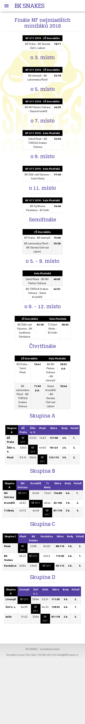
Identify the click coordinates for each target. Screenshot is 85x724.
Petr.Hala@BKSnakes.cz (65, 655)
